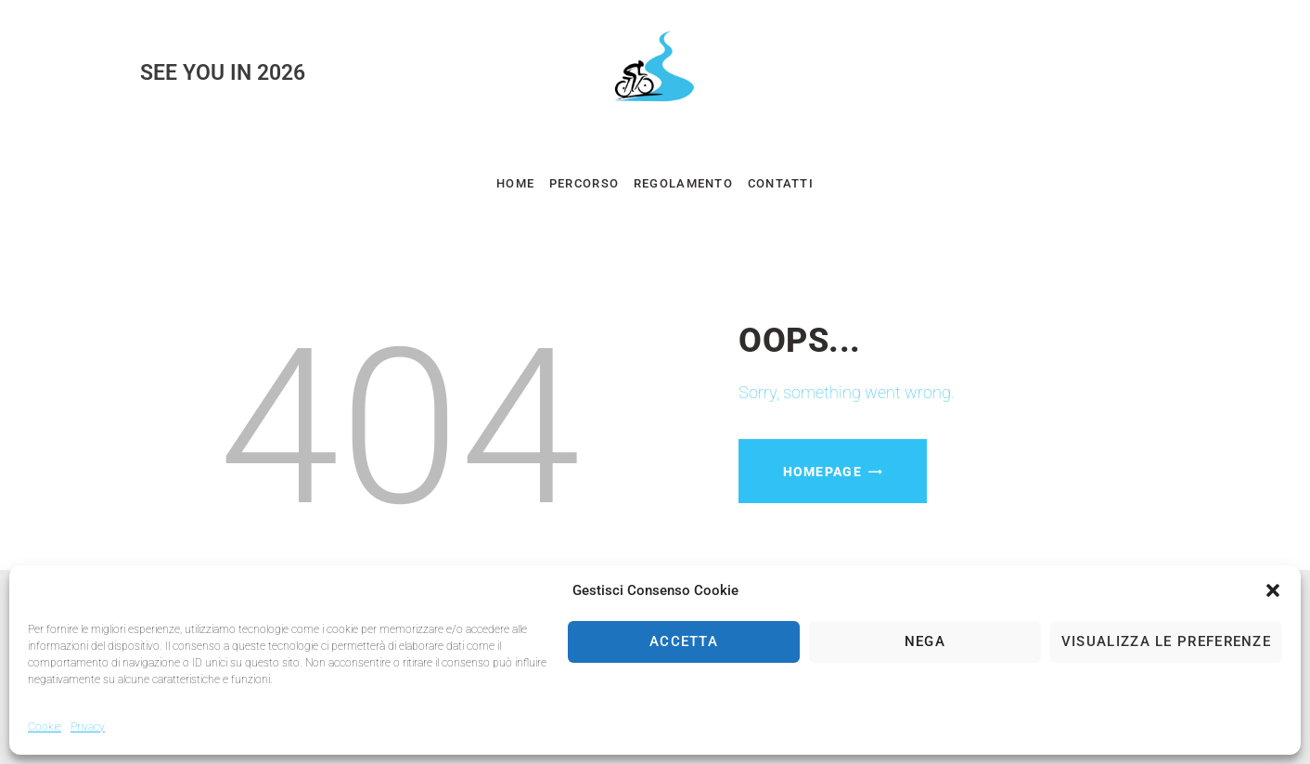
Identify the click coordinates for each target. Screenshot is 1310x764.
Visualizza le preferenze (1166, 641)
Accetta (683, 641)
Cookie (44, 726)
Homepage (822, 471)
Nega (925, 641)
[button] (1273, 590)
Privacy (88, 726)
